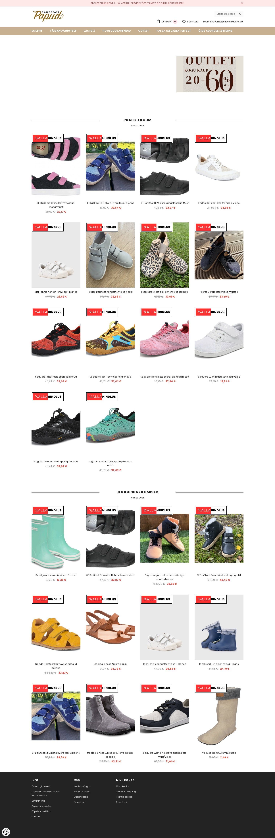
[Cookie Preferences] (6, 832)
